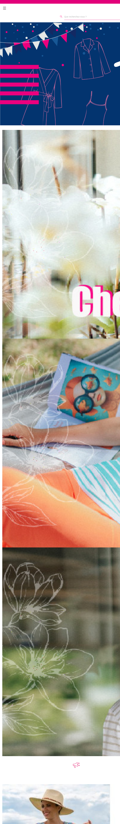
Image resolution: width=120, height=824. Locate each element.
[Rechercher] (61, 16)
